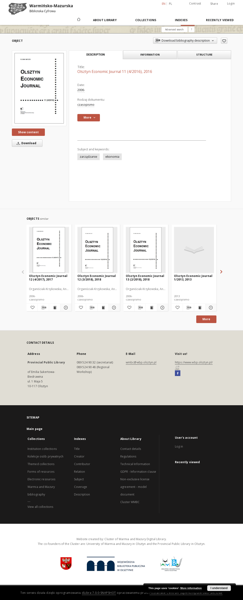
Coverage (80, 487)
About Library (105, 20)
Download (25, 143)
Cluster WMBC (130, 502)
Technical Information (135, 464)
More (206, 319)
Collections (145, 20)
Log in (179, 446)
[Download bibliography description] (43, 308)
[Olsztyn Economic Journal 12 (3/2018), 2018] (97, 250)
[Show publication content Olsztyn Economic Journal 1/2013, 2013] (199, 308)
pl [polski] (170, 3)
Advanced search (174, 29)
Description (82, 494)
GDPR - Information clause (138, 472)
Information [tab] (150, 54)
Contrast (195, 3)
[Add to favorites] (224, 41)
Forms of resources (41, 472)
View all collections (40, 507)
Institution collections (42, 449)
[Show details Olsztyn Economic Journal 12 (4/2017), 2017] (65, 308)
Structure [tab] (204, 54)
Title (77, 449)
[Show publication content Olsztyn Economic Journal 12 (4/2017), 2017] (54, 308)
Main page (34, 429)
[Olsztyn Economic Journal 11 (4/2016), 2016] (39, 88)
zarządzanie (88, 157)
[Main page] (78, 20)
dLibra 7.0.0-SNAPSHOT (99, 593)
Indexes (181, 20)
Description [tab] (95, 54)
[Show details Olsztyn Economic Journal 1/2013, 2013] (210, 308)
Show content (28, 132)
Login (231, 3)
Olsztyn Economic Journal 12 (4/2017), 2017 (48, 277)
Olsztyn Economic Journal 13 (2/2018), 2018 (145, 277)
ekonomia (112, 157)
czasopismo (85, 105)
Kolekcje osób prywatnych (45, 456)
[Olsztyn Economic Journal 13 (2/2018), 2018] (146, 250)
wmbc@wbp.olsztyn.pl (141, 362)
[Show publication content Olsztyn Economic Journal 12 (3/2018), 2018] (103, 308)
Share (214, 4)
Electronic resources (41, 479)
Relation (79, 472)
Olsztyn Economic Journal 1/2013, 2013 (193, 277)
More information (191, 588)
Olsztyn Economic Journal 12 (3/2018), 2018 (96, 277)
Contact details (130, 449)
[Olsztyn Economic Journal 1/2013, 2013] (194, 250)
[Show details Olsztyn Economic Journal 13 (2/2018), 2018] (161, 308)
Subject (79, 479)
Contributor (82, 464)
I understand (219, 588)
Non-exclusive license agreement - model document (135, 486)
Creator (79, 456)
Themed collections (41, 464)
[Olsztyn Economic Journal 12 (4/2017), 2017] (49, 250)
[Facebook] (177, 373)
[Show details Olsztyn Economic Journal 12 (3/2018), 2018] (113, 308)
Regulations (128, 456)
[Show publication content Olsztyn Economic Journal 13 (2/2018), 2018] (151, 308)
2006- (81, 90)
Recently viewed (220, 20)
